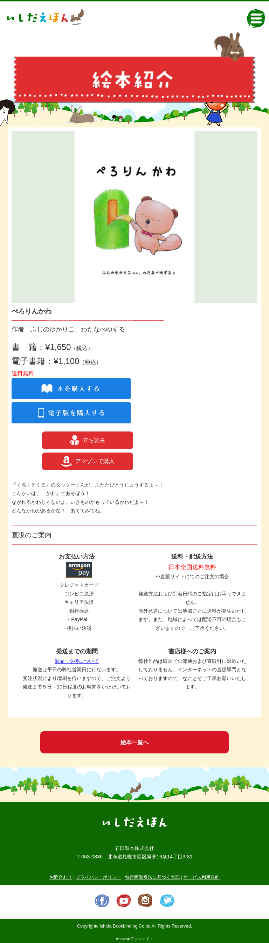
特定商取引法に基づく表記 (152, 877)
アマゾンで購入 (88, 461)
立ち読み (87, 440)
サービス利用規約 (201, 877)
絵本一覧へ (134, 742)
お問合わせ (60, 877)
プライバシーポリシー (98, 877)
